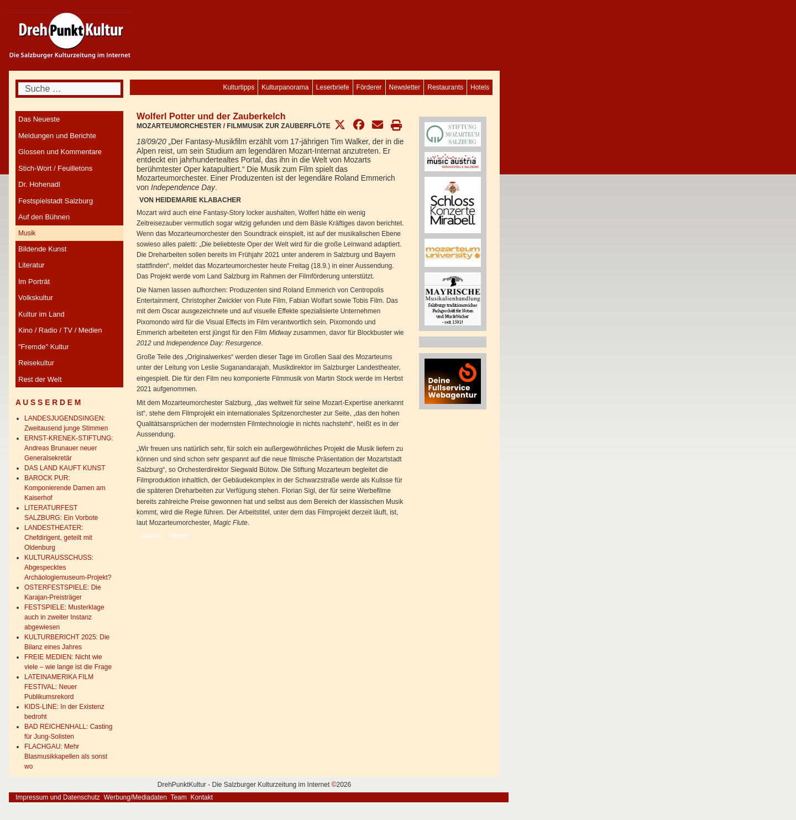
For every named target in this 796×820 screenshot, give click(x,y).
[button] (339, 124)
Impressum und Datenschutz (57, 797)
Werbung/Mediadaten (135, 797)
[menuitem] (480, 87)
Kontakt (201, 797)
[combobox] (69, 88)
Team (178, 797)
